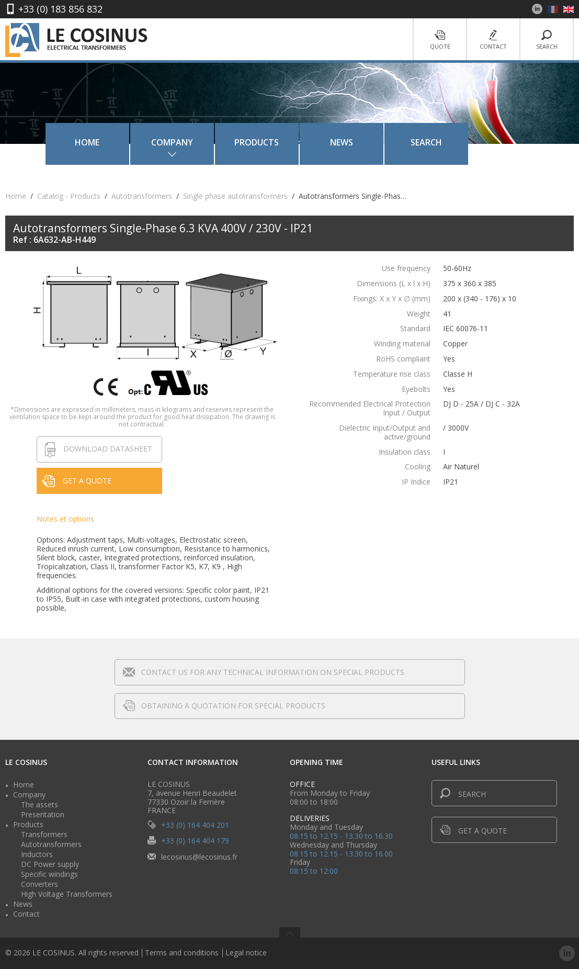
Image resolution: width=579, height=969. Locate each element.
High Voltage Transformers (66, 894)
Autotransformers (141, 196)
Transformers (44, 834)
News (371, 142)
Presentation (42, 814)
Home (117, 142)
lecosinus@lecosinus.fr (199, 856)
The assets (39, 804)
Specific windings (49, 874)
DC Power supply (50, 864)
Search (546, 40)
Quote (440, 40)
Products (287, 142)
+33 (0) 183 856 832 (60, 9)
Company (29, 794)
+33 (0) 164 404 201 (195, 825)
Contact (493, 40)
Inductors (37, 854)
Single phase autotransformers (235, 196)
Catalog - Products (68, 196)
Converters (39, 884)
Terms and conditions (182, 953)
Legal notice (246, 953)
